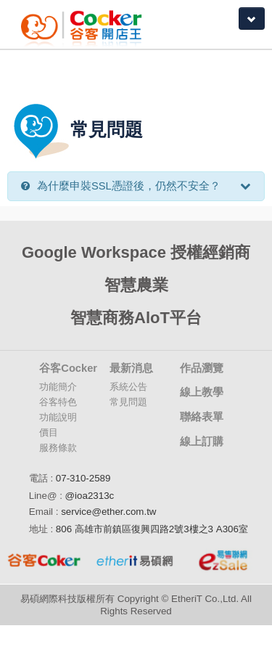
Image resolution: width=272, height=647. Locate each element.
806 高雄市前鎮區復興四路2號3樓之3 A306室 (152, 529)
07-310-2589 (83, 478)
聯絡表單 (201, 417)
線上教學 (201, 392)
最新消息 (131, 368)
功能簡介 (58, 386)
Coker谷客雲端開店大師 (89, 24)
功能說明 (58, 417)
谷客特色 (58, 401)
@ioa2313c (90, 495)
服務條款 (58, 447)
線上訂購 (201, 441)
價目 (48, 432)
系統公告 (128, 386)
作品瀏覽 (201, 368)
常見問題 (128, 401)
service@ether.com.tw (108, 511)
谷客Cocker (68, 368)
